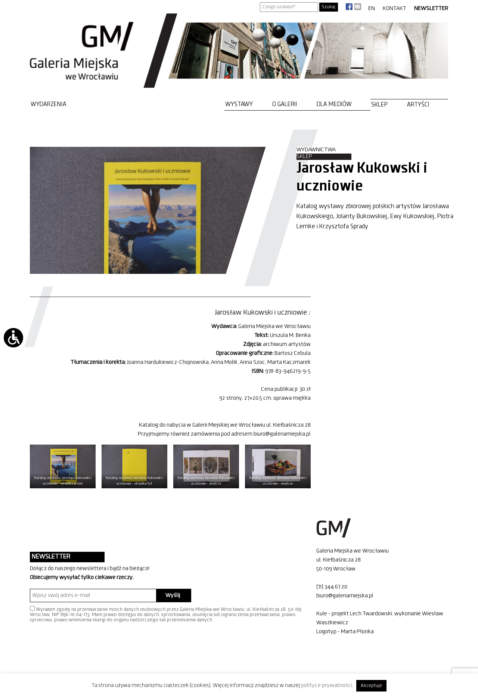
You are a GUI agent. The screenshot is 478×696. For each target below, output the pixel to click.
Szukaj (328, 6)
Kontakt (394, 9)
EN (371, 9)
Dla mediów (334, 104)
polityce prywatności (326, 686)
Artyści (418, 105)
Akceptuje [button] (371, 685)
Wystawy (239, 104)
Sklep (379, 105)
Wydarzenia (48, 104)
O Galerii (284, 104)
